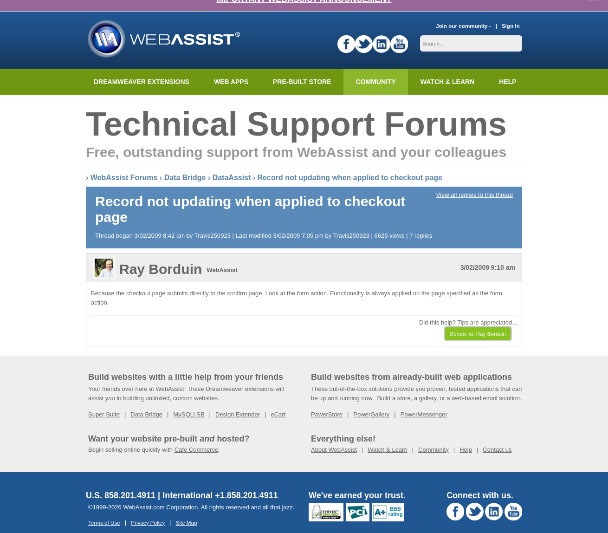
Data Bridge (185, 166)
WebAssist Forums (124, 166)
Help (465, 438)
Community (376, 70)
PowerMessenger (424, 402)
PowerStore (327, 402)
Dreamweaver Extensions (141, 70)
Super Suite (104, 402)
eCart (278, 402)
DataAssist (232, 166)
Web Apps (231, 70)
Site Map (186, 511)
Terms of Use (104, 511)
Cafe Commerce (197, 438)
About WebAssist (334, 438)
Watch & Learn (447, 70)
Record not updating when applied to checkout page (350, 166)
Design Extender (237, 402)
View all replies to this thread (474, 183)
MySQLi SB (188, 402)
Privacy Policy (148, 511)
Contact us (497, 438)
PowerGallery (371, 402)
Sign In (511, 14)
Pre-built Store (302, 70)
